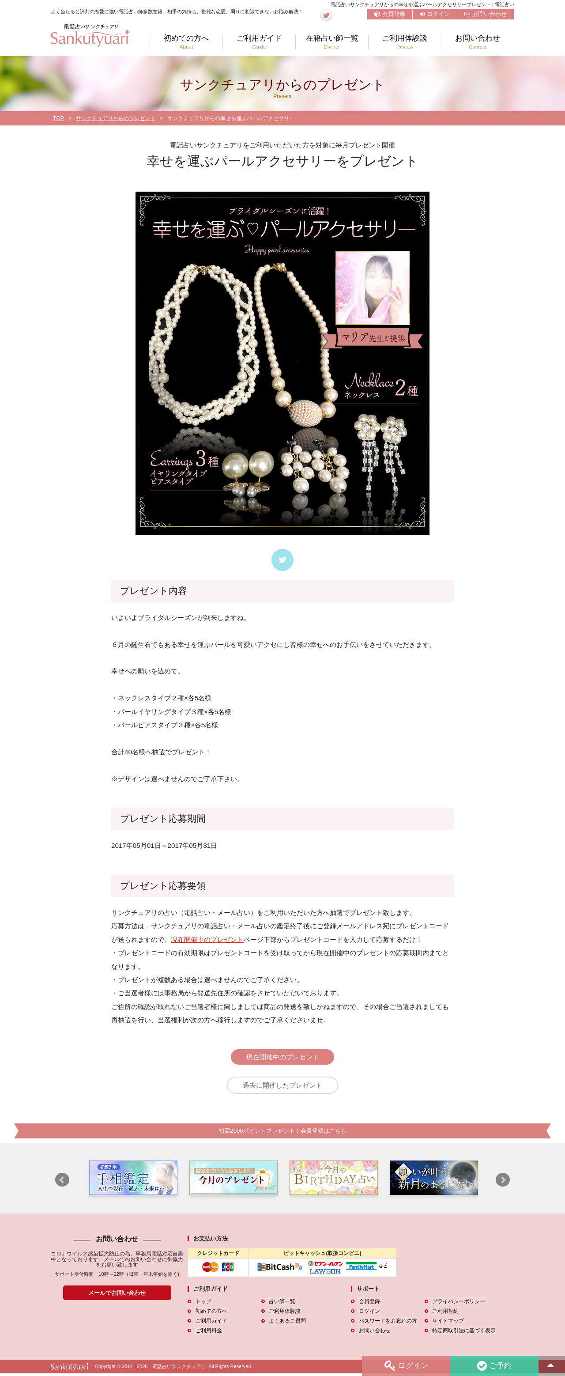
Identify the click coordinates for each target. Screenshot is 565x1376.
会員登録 (389, 14)
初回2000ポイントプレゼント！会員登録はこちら (282, 1133)
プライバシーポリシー (457, 1304)
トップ (202, 1304)
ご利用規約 (444, 1314)
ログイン (435, 14)
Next (503, 1183)
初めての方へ (186, 42)
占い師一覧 (281, 1304)
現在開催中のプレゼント (207, 939)
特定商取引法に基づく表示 (463, 1333)
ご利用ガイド (259, 42)
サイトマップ (447, 1323)
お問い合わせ (485, 14)
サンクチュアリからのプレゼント (115, 118)
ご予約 (494, 1366)
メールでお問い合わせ (117, 1295)
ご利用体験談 (405, 42)
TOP (58, 118)
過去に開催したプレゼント (282, 1086)
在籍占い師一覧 (332, 42)
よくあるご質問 (286, 1323)
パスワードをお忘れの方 (387, 1323)
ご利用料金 (207, 1333)
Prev (62, 1183)
